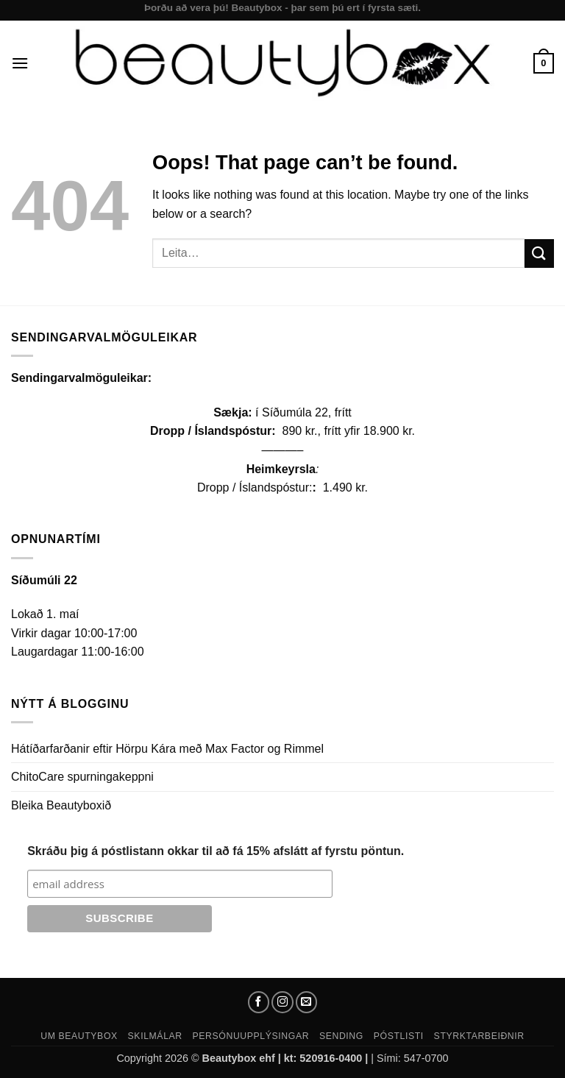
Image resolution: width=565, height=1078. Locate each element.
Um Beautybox (79, 1036)
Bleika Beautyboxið (61, 805)
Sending (341, 1036)
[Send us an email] (307, 1002)
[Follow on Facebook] (259, 1002)
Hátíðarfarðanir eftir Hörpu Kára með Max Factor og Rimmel (167, 748)
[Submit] (539, 253)
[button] (20, 63)
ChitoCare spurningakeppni (82, 776)
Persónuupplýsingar (251, 1036)
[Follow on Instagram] (282, 1002)
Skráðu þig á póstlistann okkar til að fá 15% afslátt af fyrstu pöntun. (215, 851)
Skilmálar (155, 1036)
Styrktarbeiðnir (479, 1036)
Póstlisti (399, 1036)
